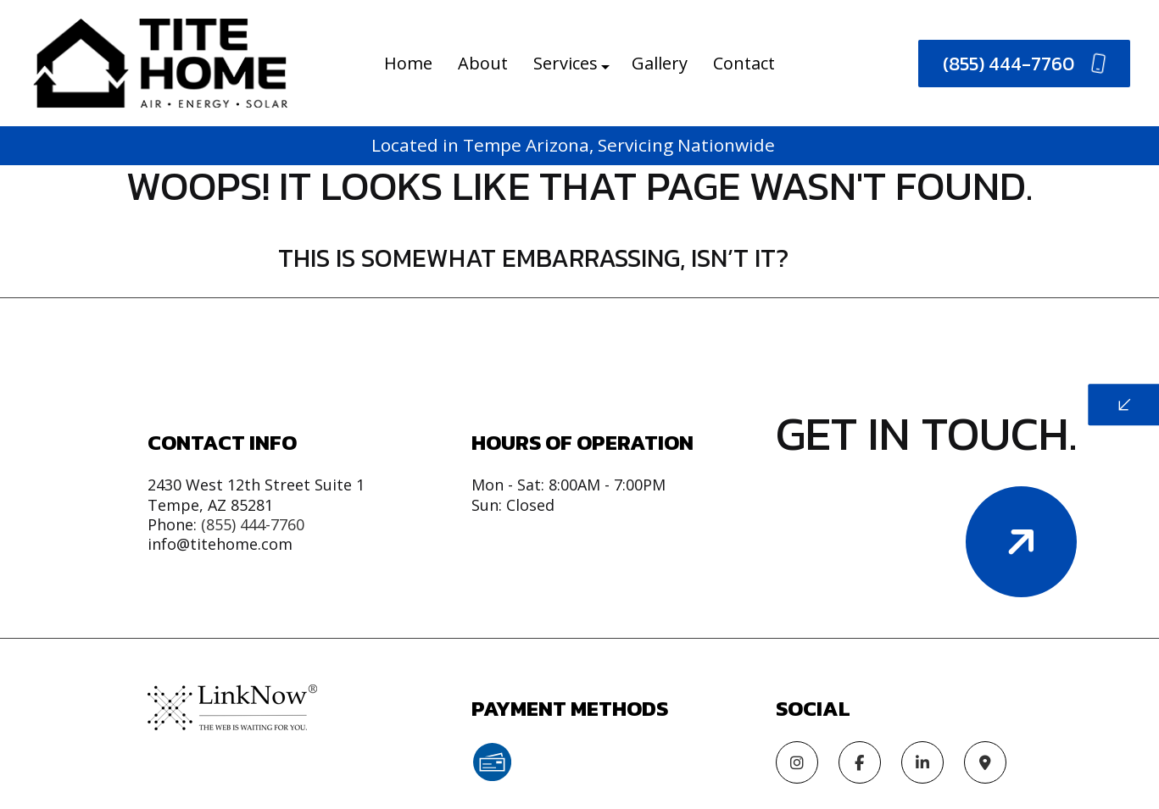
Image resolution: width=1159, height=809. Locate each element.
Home (408, 63)
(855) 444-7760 (1024, 63)
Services (565, 63)
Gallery (660, 63)
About (483, 63)
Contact (744, 63)
